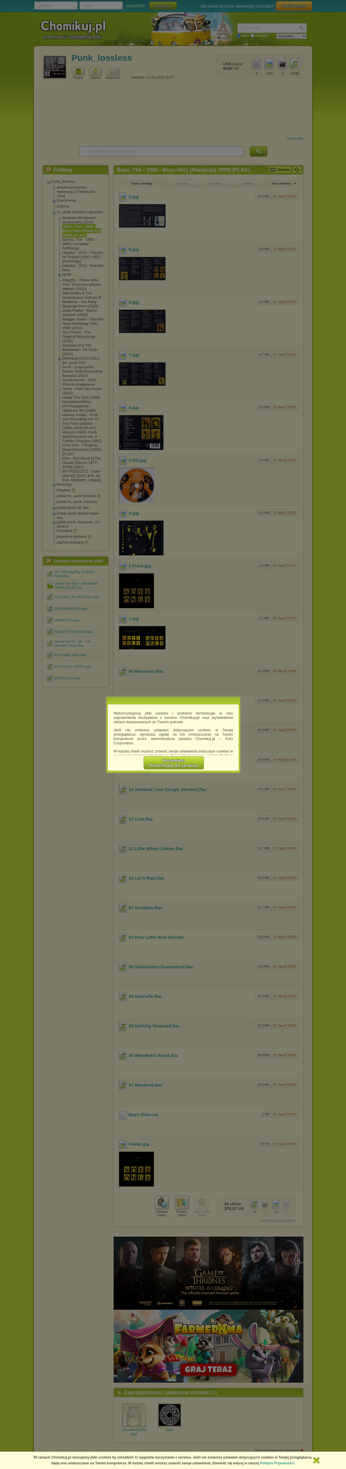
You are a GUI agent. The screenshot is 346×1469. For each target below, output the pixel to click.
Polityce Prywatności (277, 1463)
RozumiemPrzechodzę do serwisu (174, 763)
